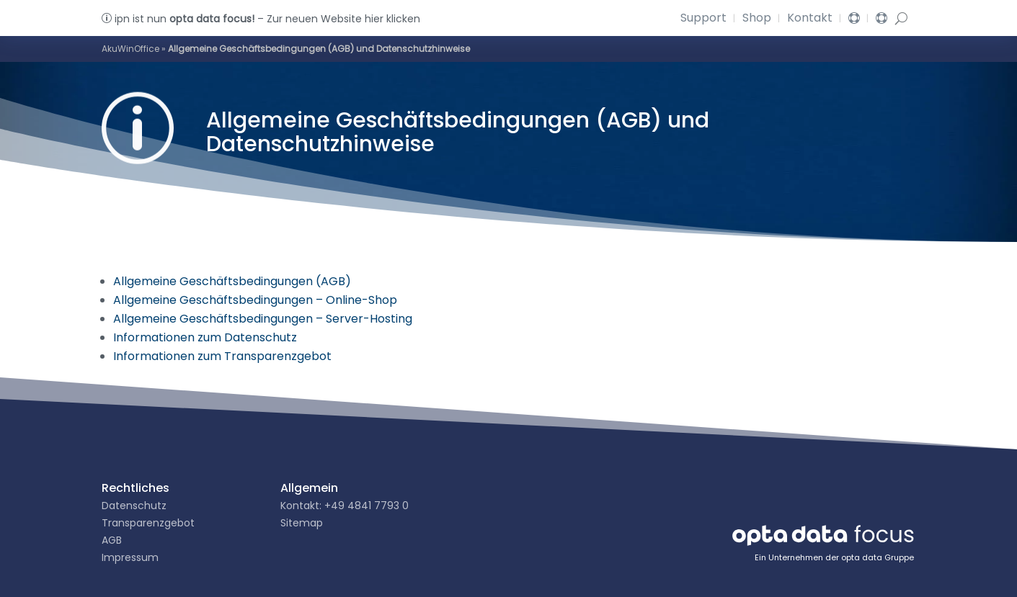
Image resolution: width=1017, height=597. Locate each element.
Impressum (130, 557)
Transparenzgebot (148, 523)
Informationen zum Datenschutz (205, 337)
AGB (112, 540)
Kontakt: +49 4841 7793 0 (344, 505)
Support (703, 19)
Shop (756, 19)
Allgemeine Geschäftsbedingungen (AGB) (232, 281)
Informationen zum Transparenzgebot (222, 356)
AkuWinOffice (130, 48)
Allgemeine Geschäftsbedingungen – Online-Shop (255, 300)
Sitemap (301, 523)
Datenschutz (134, 505)
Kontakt (809, 19)
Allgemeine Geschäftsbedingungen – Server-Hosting (262, 318)
